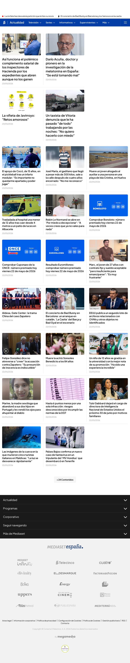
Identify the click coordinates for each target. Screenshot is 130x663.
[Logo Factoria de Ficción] (105, 573)
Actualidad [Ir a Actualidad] (17, 22)
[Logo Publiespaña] (65, 606)
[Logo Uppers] (25, 595)
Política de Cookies (91, 620)
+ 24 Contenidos (65, 479)
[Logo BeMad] (105, 584)
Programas (65, 508)
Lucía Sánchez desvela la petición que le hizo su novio (29, 16)
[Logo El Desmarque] (65, 573)
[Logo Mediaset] (65, 548)
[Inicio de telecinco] (4, 22)
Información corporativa (24, 620)
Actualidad (65, 500)
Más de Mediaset (65, 533)
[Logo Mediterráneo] (105, 605)
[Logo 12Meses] (105, 595)
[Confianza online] (65, 651)
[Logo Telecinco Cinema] (65, 595)
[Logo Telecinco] (65, 562)
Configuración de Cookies (69, 620)
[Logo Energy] (65, 584)
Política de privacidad (46, 620)
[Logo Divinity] (25, 573)
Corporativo (65, 517)
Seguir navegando (65, 525)
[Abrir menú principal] (125, 22)
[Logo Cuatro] (105, 562)
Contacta (65, 623)
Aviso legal (7, 620)
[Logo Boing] (25, 584)
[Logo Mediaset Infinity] (24, 562)
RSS (124, 620)
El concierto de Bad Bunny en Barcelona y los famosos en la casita (91, 16)
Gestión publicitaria (111, 620)
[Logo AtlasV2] (25, 605)
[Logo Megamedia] (66, 636)
